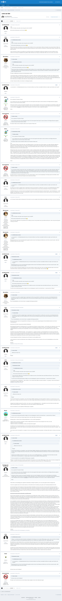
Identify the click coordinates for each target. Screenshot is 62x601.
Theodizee (26, 477)
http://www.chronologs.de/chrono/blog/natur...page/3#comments (20, 493)
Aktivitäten (7, 5)
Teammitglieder (14, 7)
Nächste (11, 588)
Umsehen (3, 5)
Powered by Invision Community (31, 599)
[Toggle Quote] (11, 39)
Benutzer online (21, 7)
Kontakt (36, 597)
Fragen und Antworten (14, 17)
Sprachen (23, 597)
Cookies (39, 597)
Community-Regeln (7, 7)
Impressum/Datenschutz (30, 597)
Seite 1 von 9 (18, 588)
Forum (2, 7)
